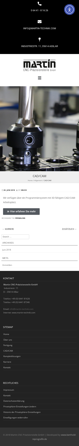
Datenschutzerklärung (13, 400)
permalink (20, 218)
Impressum (8, 389)
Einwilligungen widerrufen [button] (15, 417)
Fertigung (7, 345)
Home (30, 180)
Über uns (7, 339)
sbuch (24, 190)
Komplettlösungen (12, 356)
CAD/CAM (8, 350)
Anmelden (7, 265)
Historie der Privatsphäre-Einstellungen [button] (22, 412)
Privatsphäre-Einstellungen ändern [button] (19, 406)
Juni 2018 (6, 249)
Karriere (8, 229)
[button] (39, 78)
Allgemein (38, 180)
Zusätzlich (69, 229)
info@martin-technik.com (21, 309)
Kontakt (7, 367)
